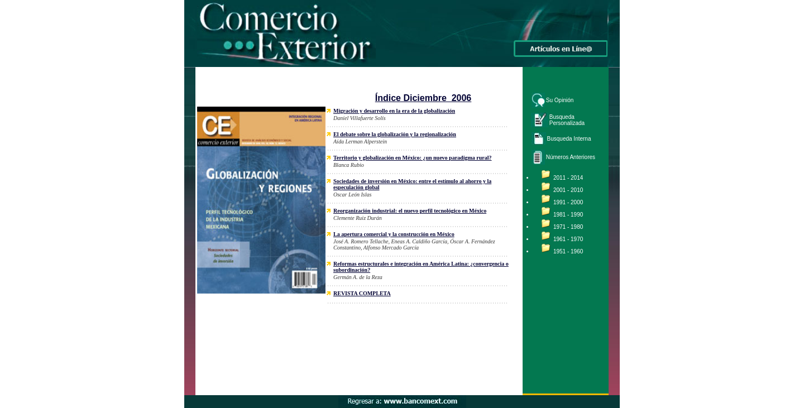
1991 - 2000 (568, 202)
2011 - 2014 (568, 178)
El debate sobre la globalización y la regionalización (394, 134)
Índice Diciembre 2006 (423, 98)
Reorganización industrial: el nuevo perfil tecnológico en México (409, 211)
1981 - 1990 (568, 215)
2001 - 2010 (568, 190)
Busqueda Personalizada (567, 120)
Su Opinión (559, 100)
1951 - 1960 (568, 251)
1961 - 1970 (568, 239)
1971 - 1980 (568, 227)
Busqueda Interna (569, 139)
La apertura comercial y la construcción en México (393, 234)
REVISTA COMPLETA (362, 293)
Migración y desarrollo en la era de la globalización (394, 111)
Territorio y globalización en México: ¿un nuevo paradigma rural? (412, 158)
